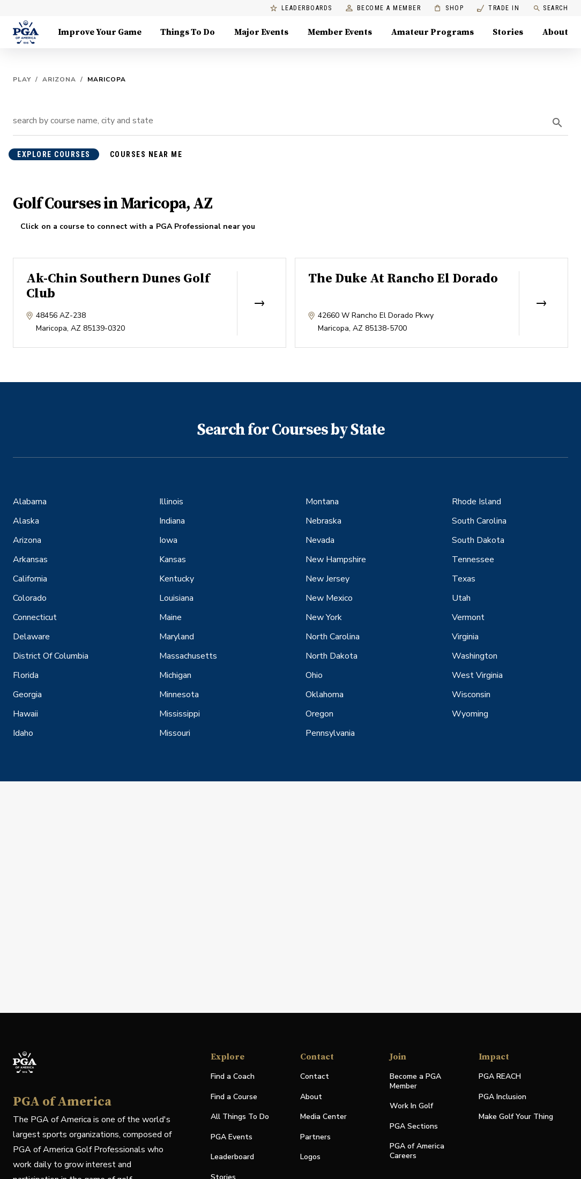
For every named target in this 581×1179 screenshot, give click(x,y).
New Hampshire (336, 559)
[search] (557, 122)
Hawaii (25, 714)
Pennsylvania (330, 733)
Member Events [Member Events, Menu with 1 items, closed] (340, 32)
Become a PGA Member (415, 1081)
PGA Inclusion (502, 1097)
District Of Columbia (50, 656)
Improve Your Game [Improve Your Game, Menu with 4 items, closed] (99, 32)
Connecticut (35, 617)
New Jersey (327, 579)
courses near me (146, 154)
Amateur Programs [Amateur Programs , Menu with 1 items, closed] (432, 32)
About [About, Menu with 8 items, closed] (555, 32)
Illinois (171, 502)
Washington (474, 656)
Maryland (176, 637)
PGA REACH (500, 1077)
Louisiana (176, 598)
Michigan (175, 675)
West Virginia (477, 675)
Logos (310, 1157)
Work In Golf (411, 1106)
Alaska (26, 521)
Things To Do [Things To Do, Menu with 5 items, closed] (187, 32)
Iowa (168, 540)
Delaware (31, 637)
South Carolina (479, 521)
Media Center (323, 1117)
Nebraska (323, 521)
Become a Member (383, 8)
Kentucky (176, 579)
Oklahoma (325, 694)
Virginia (465, 637)
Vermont (468, 617)
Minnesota (179, 694)
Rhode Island (476, 502)
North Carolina (333, 637)
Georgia (27, 694)
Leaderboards (301, 8)
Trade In (498, 8)
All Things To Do (240, 1116)
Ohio (314, 675)
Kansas (172, 559)
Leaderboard (232, 1157)
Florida (26, 675)
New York (324, 617)
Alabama (30, 502)
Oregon (319, 714)
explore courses (54, 154)
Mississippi (179, 714)
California (30, 579)
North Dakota (331, 656)
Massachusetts (188, 656)
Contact (314, 1076)
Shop (449, 8)
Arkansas (30, 559)
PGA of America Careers (417, 1151)
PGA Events (231, 1137)
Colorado (30, 598)
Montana (322, 502)
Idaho (23, 733)
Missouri (174, 733)
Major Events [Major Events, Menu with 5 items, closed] (261, 32)
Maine (170, 617)
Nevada (320, 540)
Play (22, 79)
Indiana (172, 521)
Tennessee (473, 559)
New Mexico (329, 598)
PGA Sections (414, 1126)
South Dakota (478, 540)
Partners (315, 1137)
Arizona (59, 79)
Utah (461, 598)
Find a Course (234, 1097)
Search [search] (550, 8)
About (311, 1097)
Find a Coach (233, 1076)
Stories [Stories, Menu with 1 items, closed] (508, 32)
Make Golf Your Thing (516, 1117)
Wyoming (470, 714)
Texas (463, 579)
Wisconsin (471, 694)
